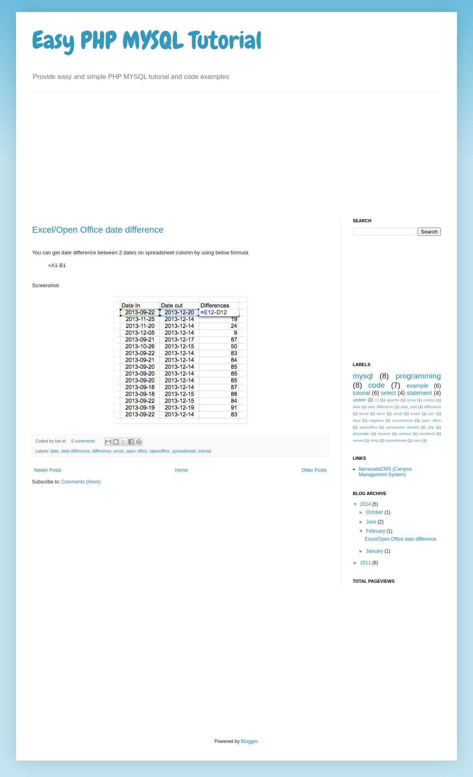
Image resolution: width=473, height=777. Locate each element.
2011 (366, 563)
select (388, 393)
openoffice (160, 451)
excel (118, 451)
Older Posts (314, 470)
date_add (409, 407)
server (358, 440)
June (372, 522)
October (375, 512)
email (363, 413)
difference (101, 451)
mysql (363, 376)
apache (392, 400)
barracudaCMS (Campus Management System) (385, 471)
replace (404, 433)
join (432, 413)
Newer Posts (47, 470)
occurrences (402, 420)
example (417, 385)
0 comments (83, 441)
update (359, 399)
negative (376, 420)
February (376, 531)
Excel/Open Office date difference (98, 230)
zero (417, 440)
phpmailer (361, 433)
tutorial (204, 451)
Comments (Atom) (80, 482)
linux (357, 420)
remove (384, 433)
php (431, 427)
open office (137, 451)
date (55, 451)
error (381, 413)
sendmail (427, 433)
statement (419, 393)
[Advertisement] (124, 148)
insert (415, 413)
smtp (374, 440)
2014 (366, 504)
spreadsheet (184, 451)
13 (376, 400)
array (411, 400)
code (376, 385)
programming (418, 376)
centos (429, 400)
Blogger (249, 741)
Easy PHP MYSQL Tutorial (147, 40)
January (375, 551)
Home (181, 470)
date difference (75, 451)
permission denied (402, 427)
